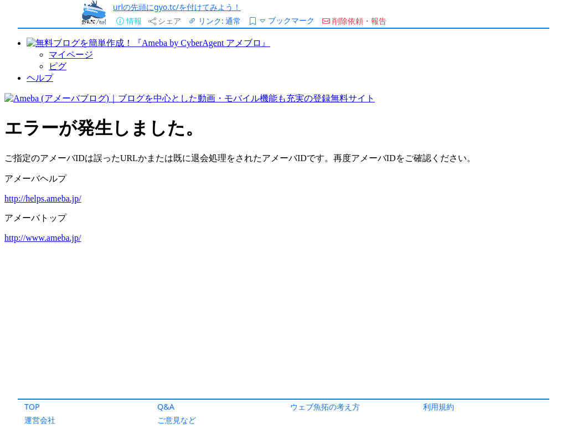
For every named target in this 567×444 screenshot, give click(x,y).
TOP (32, 406)
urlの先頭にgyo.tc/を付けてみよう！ (177, 7)
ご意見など (176, 420)
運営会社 (39, 420)
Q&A (165, 406)
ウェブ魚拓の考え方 (325, 406)
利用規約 (438, 406)
